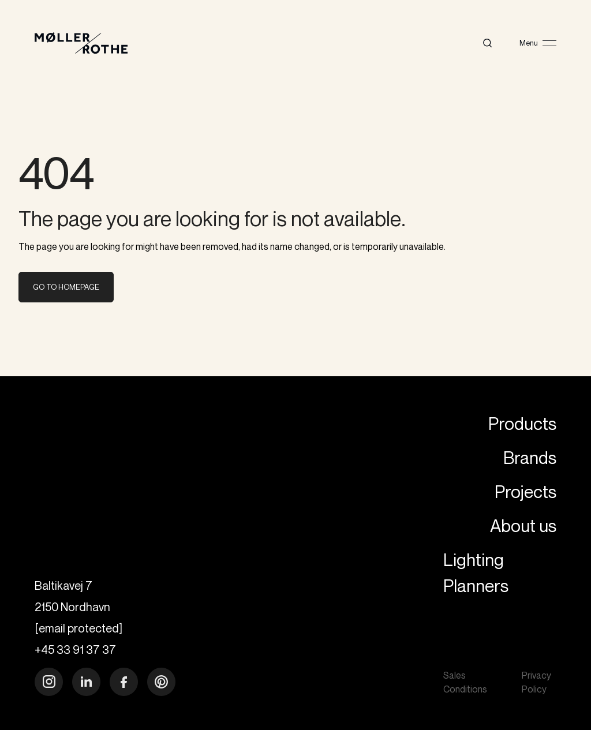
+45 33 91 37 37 (75, 649)
